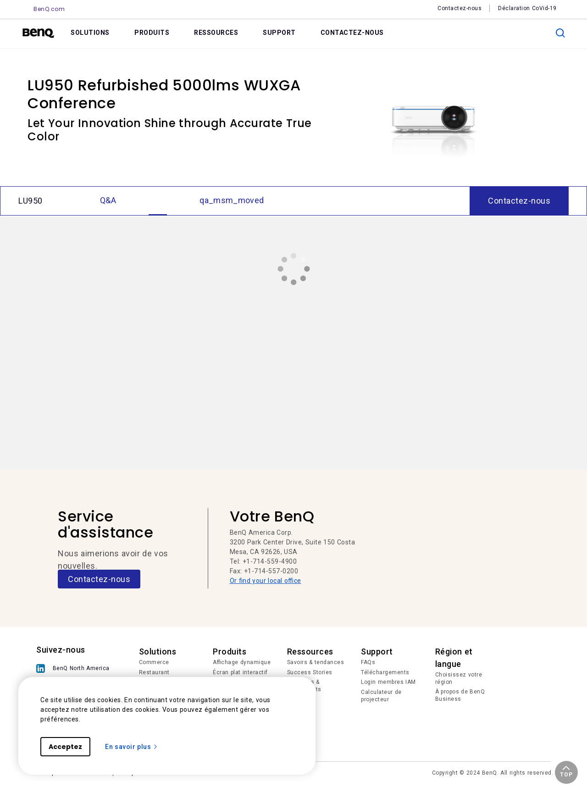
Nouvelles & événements (304, 686)
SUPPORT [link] (279, 32)
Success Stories (309, 672)
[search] (560, 33)
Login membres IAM (388, 682)
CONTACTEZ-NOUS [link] (352, 32)
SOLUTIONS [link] (90, 32)
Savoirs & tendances (315, 662)
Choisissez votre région (458, 678)
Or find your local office (265, 580)
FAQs (368, 662)
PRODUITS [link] (151, 32)
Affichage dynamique (242, 662)
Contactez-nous (99, 579)
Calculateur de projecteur (381, 696)
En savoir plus (131, 746)
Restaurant (154, 672)
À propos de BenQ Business (460, 695)
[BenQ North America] (75, 668)
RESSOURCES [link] (216, 32)
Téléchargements (385, 672)
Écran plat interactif (240, 672)
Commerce (154, 662)
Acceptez (65, 746)
